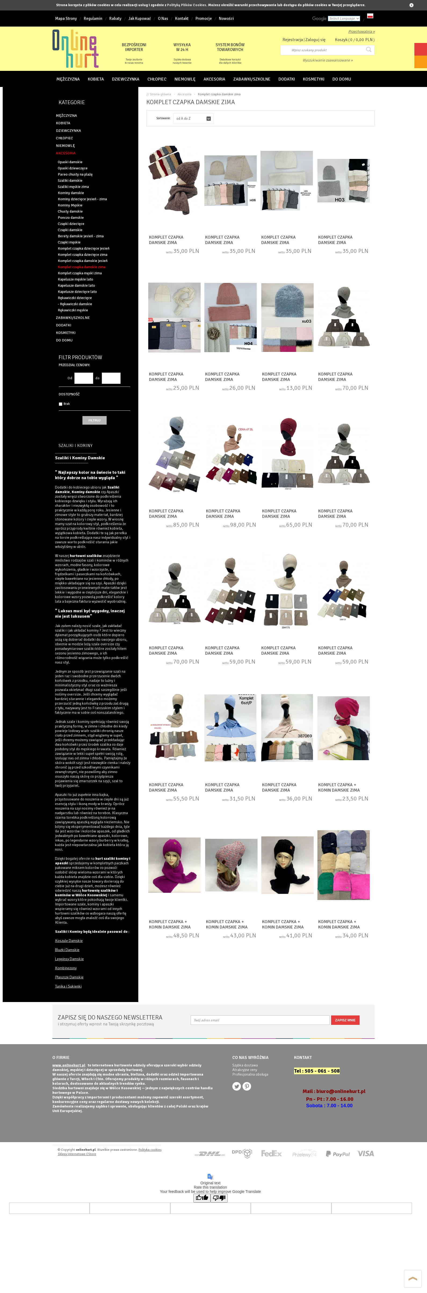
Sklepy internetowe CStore (77, 1154)
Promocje (204, 18)
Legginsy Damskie (69, 959)
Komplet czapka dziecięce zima (82, 254)
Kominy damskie (71, 193)
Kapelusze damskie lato (76, 285)
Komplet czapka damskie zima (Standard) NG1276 (174, 516)
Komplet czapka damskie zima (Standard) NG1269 (230, 653)
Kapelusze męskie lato (75, 279)
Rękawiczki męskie (73, 310)
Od (69, 378)
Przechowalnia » (361, 31)
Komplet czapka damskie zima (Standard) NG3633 (174, 243)
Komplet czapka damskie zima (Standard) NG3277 (230, 379)
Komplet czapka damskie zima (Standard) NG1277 (231, 516)
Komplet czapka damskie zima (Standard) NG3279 (286, 243)
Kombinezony (66, 968)
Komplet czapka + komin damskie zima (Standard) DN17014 (231, 927)
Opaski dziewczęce (73, 168)
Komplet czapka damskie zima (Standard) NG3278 (230, 243)
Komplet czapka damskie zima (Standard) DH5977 (230, 790)
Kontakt (182, 18)
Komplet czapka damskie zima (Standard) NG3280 (343, 243)
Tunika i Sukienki (68, 986)
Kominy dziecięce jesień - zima (82, 199)
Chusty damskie (70, 211)
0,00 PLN (364, 39)
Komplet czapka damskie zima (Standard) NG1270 (286, 653)
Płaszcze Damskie (69, 977)
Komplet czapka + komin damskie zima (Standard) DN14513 (343, 927)
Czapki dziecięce (71, 223)
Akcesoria (184, 94)
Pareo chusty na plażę (75, 174)
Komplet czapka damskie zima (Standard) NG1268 (174, 790)
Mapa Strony (66, 18)
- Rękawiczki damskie (75, 304)
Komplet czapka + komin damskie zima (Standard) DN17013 (287, 927)
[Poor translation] (219, 1198)
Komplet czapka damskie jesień (83, 260)
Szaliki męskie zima (73, 186)
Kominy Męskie (70, 205)
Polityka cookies (150, 1150)
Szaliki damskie (70, 180)
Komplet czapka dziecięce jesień (84, 248)
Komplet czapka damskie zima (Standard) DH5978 (287, 790)
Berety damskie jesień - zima (81, 236)
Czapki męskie (69, 242)
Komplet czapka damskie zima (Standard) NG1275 (343, 379)
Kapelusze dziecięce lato (77, 291)
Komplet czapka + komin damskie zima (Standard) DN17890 (343, 790)
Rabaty (115, 18)
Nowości (226, 18)
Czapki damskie (70, 230)
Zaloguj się (315, 39)
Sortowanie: (163, 118)
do (97, 378)
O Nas (163, 18)
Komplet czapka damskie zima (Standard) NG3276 (174, 379)
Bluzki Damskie (67, 950)
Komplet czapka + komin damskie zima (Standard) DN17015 (174, 927)
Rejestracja (293, 39)
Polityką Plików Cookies (186, 5)
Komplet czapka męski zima (80, 273)
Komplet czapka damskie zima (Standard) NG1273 (343, 516)
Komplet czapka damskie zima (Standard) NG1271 (343, 653)
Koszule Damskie (69, 940)
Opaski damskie (70, 162)
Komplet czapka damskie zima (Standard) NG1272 (287, 516)
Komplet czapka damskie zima (82, 267)
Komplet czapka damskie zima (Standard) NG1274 (174, 653)
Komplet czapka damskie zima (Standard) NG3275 (287, 379)
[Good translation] (202, 1198)
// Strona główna (158, 94)
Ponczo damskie (71, 217)
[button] (193, 118)
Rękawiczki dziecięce (75, 298)
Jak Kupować (139, 18)
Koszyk (341, 39)
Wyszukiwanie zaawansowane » (327, 60)
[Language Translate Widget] (344, 18)
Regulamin (93, 18)
